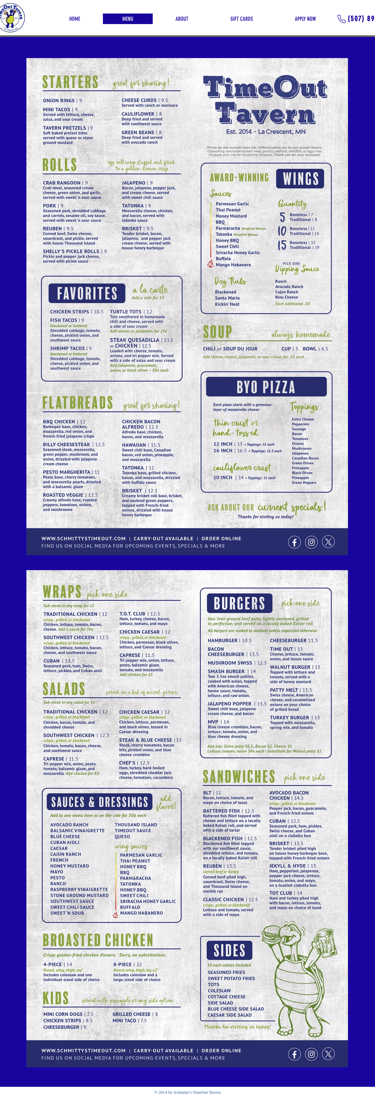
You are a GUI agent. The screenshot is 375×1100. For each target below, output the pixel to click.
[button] (181, 19)
